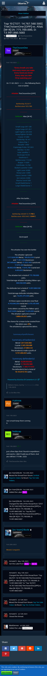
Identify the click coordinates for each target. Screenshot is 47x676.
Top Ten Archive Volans (31, 605)
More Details (6, 673)
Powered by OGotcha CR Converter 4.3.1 (22, 380)
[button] (3, 3)
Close (16, 673)
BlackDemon (14, 625)
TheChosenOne (26, 36)
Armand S (13, 561)
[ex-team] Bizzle (15, 473)
